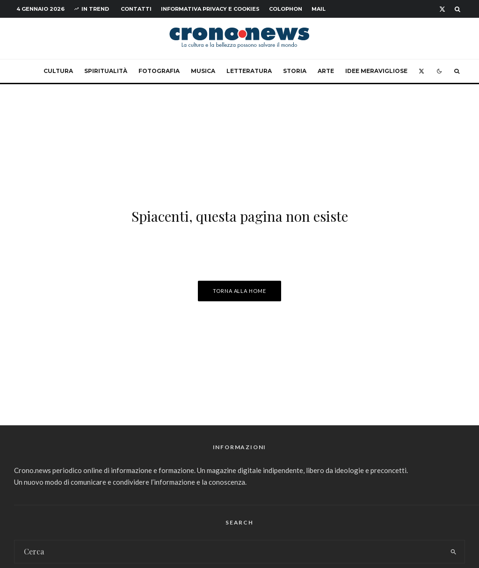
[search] (453, 551)
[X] (442, 9)
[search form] (229, 551)
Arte (326, 70)
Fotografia (159, 70)
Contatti (136, 9)
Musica (203, 70)
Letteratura (249, 70)
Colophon (285, 9)
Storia (294, 70)
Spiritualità (105, 70)
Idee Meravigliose (376, 70)
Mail (319, 9)
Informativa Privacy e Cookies (210, 9)
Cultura (58, 70)
